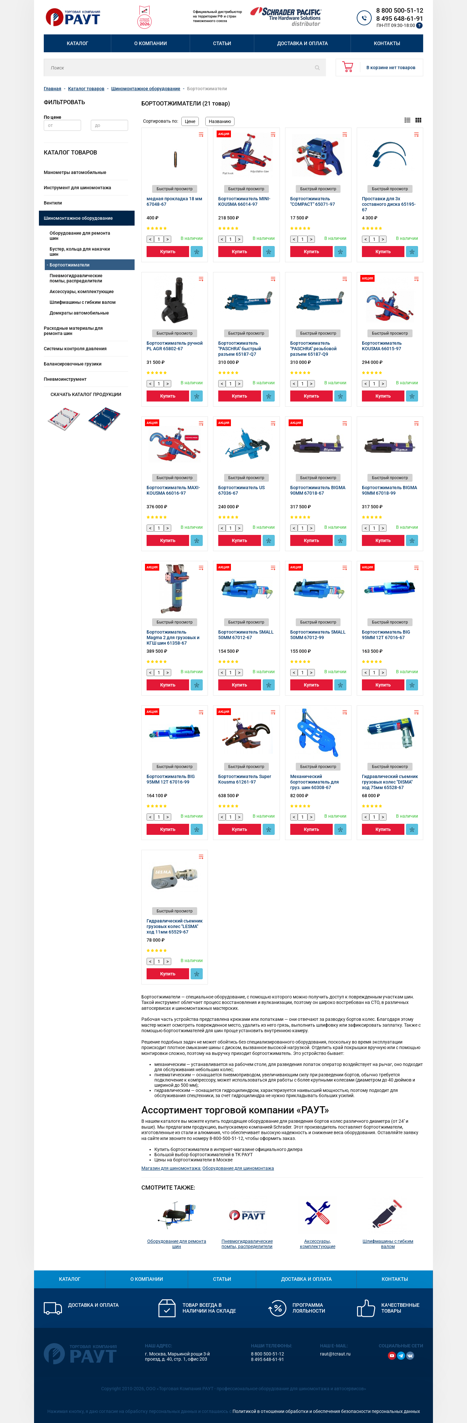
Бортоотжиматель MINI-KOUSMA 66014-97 (244, 201)
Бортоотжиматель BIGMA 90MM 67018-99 (389, 490)
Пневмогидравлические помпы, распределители (76, 278)
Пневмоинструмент (65, 379)
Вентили (53, 202)
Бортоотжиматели (70, 264)
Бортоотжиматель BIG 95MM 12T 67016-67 (386, 634)
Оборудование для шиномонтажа (238, 1168)
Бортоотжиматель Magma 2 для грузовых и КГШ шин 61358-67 (173, 637)
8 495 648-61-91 (399, 18)
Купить (167, 251)
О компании (150, 43)
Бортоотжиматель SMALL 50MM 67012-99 (318, 634)
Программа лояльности (309, 1308)
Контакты (387, 43)
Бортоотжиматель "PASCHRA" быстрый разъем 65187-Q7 (239, 348)
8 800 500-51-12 (399, 10)
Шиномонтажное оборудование (78, 218)
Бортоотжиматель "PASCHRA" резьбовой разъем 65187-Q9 (313, 348)
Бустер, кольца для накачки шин (80, 251)
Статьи (222, 43)
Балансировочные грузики (73, 363)
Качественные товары (400, 1308)
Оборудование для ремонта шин (80, 235)
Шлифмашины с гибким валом (83, 302)
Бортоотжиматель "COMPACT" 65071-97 (312, 201)
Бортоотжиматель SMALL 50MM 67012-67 (246, 634)
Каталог (77, 43)
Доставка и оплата (302, 43)
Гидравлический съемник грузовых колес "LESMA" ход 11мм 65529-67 (175, 926)
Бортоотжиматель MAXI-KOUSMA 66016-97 (173, 490)
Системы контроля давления (75, 348)
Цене (190, 121)
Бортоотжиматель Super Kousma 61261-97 (244, 779)
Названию (220, 121)
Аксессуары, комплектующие (82, 291)
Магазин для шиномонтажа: (171, 1168)
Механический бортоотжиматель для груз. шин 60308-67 (314, 782)
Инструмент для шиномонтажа (77, 187)
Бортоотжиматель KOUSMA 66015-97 (382, 345)
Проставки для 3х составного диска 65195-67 (389, 204)
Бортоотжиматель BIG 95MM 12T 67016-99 (171, 779)
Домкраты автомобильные (79, 313)
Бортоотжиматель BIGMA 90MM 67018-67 (317, 490)
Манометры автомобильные (75, 172)
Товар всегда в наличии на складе (209, 1308)
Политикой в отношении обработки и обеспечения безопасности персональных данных (326, 1411)
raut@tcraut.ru (335, 1353)
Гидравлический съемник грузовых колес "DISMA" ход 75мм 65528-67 (390, 782)
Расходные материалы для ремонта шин (73, 331)
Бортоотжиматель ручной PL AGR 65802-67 (175, 345)
